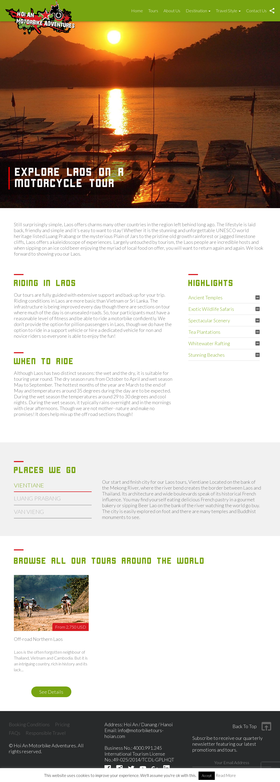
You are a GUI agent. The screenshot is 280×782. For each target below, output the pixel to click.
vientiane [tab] (29, 485)
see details (51, 692)
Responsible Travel (46, 733)
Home (137, 10)
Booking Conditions (29, 724)
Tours (153, 10)
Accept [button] (207, 775)
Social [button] (272, 10)
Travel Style (228, 10)
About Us (172, 10)
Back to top (244, 726)
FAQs (14, 733)
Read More (226, 775)
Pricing (62, 724)
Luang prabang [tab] (37, 498)
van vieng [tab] (29, 511)
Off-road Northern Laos (38, 639)
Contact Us (256, 10)
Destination (198, 10)
